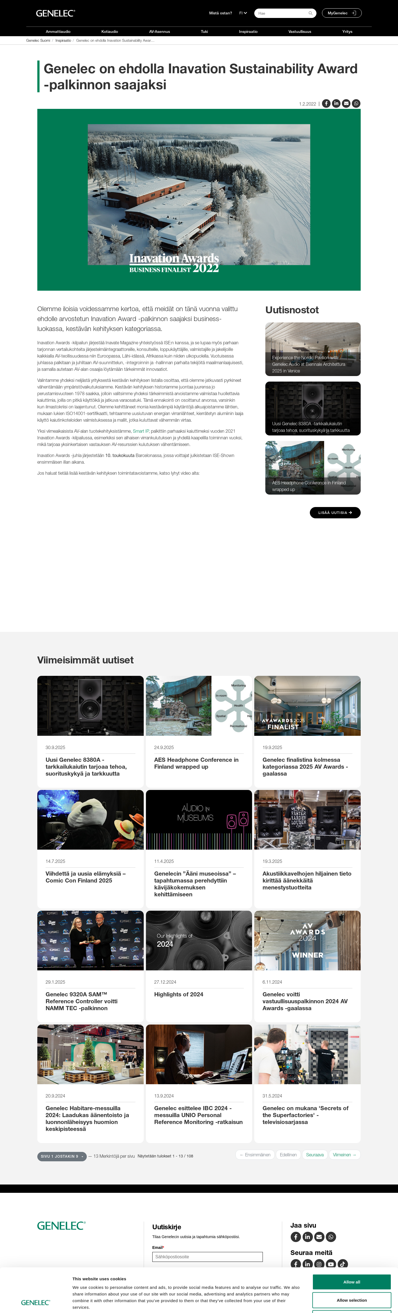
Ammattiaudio (58, 31)
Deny (352, 1276)
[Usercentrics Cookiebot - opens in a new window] (36, 1302)
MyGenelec (338, 13)
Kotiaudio (109, 31)
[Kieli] (243, 13)
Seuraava (315, 1154)
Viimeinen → (345, 1154)
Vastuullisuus (300, 31)
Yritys (347, 31)
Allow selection (352, 1258)
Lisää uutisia (335, 513)
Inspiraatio (248, 31)
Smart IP (141, 431)
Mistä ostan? (220, 13)
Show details (290, 1302)
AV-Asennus (159, 31)
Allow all (352, 1240)
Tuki (204, 31)
